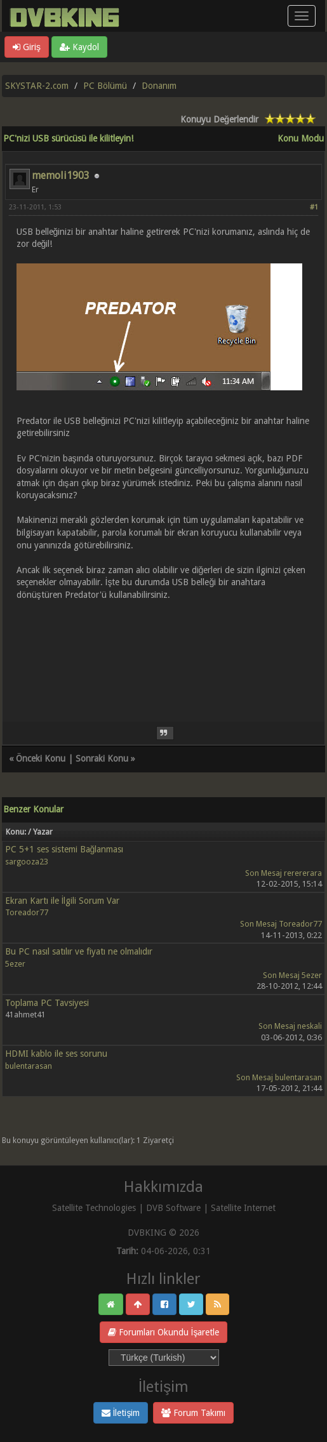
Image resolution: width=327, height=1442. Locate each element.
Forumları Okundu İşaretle (164, 1332)
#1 (314, 207)
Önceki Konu (40, 758)
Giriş (27, 47)
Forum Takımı (193, 1413)
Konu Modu (300, 138)
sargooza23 (26, 861)
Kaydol (79, 47)
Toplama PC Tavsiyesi (47, 1003)
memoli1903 (61, 175)
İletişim (121, 1413)
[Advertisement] (164, 654)
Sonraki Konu (102, 758)
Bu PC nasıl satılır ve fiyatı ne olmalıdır (78, 951)
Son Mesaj (263, 873)
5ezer (15, 964)
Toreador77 (26, 912)
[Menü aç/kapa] (302, 16)
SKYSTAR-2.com (37, 86)
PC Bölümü (105, 86)
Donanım (159, 86)
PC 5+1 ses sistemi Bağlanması (64, 849)
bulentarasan (28, 1066)
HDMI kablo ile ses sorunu (56, 1053)
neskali (309, 1026)
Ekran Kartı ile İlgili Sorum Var (62, 901)
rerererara (303, 873)
